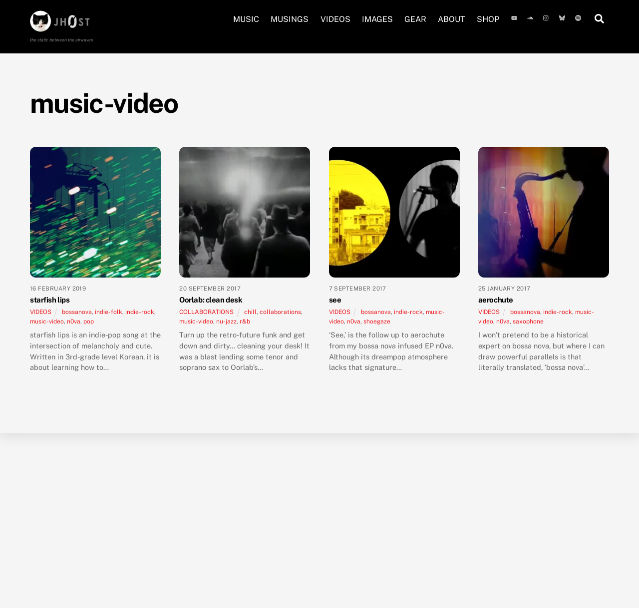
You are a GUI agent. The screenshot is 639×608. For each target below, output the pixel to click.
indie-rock (139, 311)
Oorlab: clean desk (210, 300)
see (335, 300)
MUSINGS (290, 19)
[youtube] (515, 16)
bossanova (77, 311)
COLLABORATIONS (206, 311)
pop (88, 321)
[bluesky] (563, 16)
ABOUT (451, 19)
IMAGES (377, 19)
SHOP (488, 19)
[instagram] (547, 16)
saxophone (528, 321)
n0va (73, 321)
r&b (245, 321)
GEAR (415, 19)
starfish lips (49, 300)
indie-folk (108, 311)
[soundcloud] (531, 16)
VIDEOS (335, 19)
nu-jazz (226, 321)
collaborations (280, 311)
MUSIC (246, 19)
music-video (47, 321)
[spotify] (579, 16)
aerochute (495, 300)
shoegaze (376, 321)
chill (250, 311)
